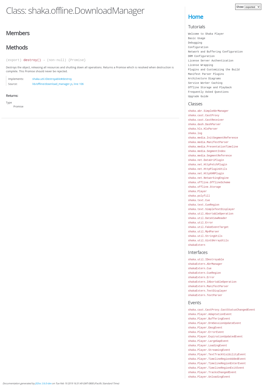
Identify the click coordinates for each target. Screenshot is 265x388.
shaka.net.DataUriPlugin (206, 160)
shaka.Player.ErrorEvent (206, 332)
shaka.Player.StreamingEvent (209, 350)
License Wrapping (200, 65)
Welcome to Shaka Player (206, 34)
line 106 (79, 84)
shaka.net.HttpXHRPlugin (206, 173)
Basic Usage (196, 38)
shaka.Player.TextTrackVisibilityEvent (217, 354)
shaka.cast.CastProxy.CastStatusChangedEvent (221, 309)
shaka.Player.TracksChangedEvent (212, 372)
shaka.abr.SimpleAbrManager (208, 111)
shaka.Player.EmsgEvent (205, 327)
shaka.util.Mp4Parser (203, 231)
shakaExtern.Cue (199, 268)
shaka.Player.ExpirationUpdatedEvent (215, 336)
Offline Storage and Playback (210, 87)
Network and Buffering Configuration (215, 51)
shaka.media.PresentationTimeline (213, 146)
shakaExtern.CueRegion (204, 273)
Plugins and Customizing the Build (214, 69)
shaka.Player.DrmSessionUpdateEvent (214, 323)
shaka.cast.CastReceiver (206, 120)
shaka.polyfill (199, 196)
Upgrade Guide (198, 96)
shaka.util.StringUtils (205, 236)
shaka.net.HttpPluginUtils (207, 169)
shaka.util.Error (200, 222)
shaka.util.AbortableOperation (210, 213)
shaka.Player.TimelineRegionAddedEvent (217, 359)
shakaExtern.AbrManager (205, 264)
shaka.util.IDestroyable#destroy (52, 79)
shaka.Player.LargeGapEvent (208, 341)
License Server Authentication (210, 60)
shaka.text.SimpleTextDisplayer (211, 209)
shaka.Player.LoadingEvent (207, 345)
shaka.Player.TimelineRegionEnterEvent (217, 363)
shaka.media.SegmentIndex (207, 151)
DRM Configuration (201, 56)
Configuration (198, 47)
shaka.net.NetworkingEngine (208, 178)
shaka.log (195, 133)
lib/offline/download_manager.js (52, 84)
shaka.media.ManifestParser (208, 142)
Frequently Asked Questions (208, 92)
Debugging (195, 42)
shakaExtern (196, 245)
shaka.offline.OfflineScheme (209, 182)
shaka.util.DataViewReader (207, 218)
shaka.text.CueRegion (203, 204)
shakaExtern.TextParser (205, 295)
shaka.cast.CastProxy (203, 115)
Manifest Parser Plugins (206, 74)
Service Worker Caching (205, 83)
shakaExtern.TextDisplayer (207, 290)
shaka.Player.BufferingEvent (209, 318)
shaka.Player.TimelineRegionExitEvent (216, 368)
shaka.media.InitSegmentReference (213, 137)
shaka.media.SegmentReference (210, 155)
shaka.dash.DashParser (204, 124)
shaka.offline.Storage (204, 187)
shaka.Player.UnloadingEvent (209, 377)
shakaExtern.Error (201, 277)
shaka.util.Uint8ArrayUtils (208, 240)
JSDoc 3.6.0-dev (43, 383)
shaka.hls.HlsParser (203, 129)
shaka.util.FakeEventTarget (208, 227)
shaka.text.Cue (199, 200)
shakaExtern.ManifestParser (208, 286)
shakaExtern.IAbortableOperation (212, 282)
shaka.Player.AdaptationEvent (210, 314)
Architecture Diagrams (204, 78)
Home (195, 16)
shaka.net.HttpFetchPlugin (207, 164)
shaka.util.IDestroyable (206, 259)
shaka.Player (197, 191)
